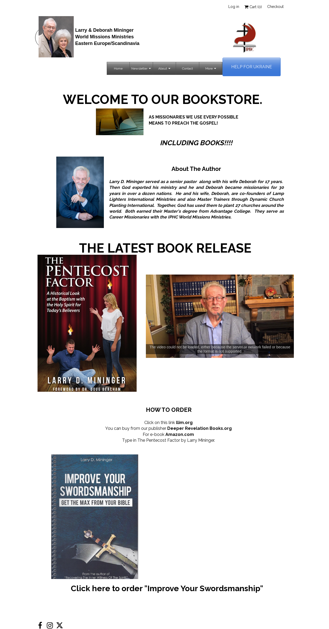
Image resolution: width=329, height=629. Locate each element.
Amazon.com (179, 434)
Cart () (253, 7)
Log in (233, 6)
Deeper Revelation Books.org (199, 428)
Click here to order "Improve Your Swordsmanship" (167, 588)
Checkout (275, 6)
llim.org (184, 422)
